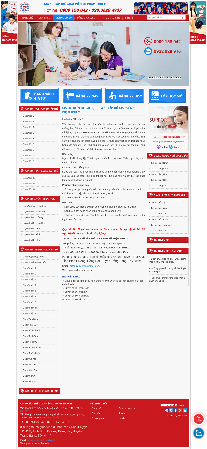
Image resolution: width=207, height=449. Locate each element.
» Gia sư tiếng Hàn (158, 179)
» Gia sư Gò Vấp (28, 358)
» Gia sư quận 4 (28, 284)
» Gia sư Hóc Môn (29, 381)
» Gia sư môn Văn (158, 207)
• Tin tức (121, 413)
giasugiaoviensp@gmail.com (85, 266)
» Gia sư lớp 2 (27, 132)
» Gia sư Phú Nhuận (30, 353)
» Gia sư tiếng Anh (158, 185)
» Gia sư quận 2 (28, 273)
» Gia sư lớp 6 (27, 115)
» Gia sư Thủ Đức (28, 324)
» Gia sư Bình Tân (29, 336)
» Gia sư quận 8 (28, 302)
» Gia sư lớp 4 (27, 155)
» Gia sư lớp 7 (27, 127)
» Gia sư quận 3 (28, 279)
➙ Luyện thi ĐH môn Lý (74, 291)
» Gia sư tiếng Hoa (158, 174)
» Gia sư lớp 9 (27, 149)
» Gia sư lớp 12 (27, 189)
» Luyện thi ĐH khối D (31, 239)
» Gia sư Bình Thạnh (30, 330)
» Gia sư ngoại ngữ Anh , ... (33, 256)
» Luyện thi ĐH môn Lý (31, 217)
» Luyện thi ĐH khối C (31, 234)
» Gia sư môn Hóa (158, 213)
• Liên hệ (122, 418)
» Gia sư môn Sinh (158, 230)
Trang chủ (27, 17)
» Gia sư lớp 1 (27, 121)
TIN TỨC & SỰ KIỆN (110, 17)
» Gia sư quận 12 (28, 313)
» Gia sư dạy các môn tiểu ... (34, 205)
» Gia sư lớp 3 (27, 144)
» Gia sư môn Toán (158, 219)
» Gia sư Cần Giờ (28, 370)
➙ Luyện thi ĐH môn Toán (75, 288)
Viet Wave (182, 415)
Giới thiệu (44, 17)
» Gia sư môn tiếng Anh (160, 224)
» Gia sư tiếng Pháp (158, 168)
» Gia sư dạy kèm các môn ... (34, 262)
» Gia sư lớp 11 (27, 183)
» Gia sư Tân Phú (28, 341)
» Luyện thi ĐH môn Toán (33, 211)
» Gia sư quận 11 (28, 307)
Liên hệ (129, 17)
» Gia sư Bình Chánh (30, 347)
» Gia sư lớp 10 (27, 177)
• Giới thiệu (95, 413)
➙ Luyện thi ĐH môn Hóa (75, 295)
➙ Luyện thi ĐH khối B (74, 299)
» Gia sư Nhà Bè (28, 364)
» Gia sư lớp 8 (27, 138)
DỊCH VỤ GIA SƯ (63, 17)
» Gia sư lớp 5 (27, 161)
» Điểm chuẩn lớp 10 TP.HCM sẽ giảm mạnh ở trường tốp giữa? (167, 260)
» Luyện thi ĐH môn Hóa (32, 222)
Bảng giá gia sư (86, 17)
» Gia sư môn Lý (157, 202)
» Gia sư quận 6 (28, 290)
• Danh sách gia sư (126, 408)
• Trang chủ (95, 408)
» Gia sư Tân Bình (29, 319)
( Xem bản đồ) (52, 417)
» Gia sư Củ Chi (27, 375)
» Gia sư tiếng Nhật (158, 162)
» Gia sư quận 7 (28, 296)
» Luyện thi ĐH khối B (31, 228)
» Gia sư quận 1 (28, 267)
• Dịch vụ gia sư (97, 418)
